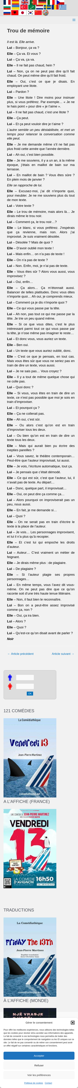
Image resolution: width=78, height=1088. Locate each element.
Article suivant (63, 654)
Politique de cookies (33, 1083)
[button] (72, 1022)
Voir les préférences (39, 1075)
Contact (48, 1083)
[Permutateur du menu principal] (74, 20)
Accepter (39, 1055)
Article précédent (20, 654)
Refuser (39, 1065)
